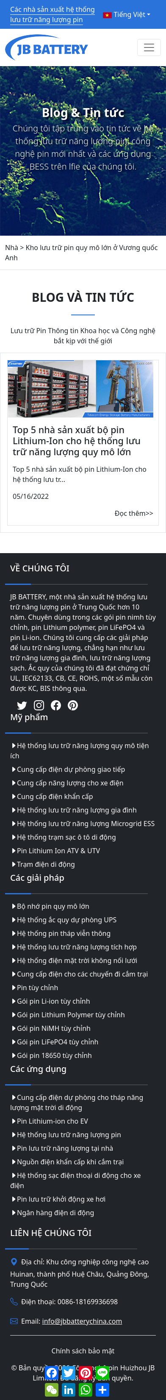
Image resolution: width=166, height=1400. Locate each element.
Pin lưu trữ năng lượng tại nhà (61, 1148)
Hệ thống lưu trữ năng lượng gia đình (73, 810)
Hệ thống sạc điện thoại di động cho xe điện (75, 1180)
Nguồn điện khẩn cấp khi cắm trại (67, 1161)
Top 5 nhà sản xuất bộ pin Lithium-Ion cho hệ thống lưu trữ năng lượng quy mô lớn (77, 440)
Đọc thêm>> (134, 513)
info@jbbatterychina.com (82, 1321)
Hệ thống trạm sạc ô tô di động (63, 837)
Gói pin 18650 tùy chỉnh (51, 1055)
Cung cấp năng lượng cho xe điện (67, 783)
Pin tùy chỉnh (34, 987)
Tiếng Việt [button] (124, 14)
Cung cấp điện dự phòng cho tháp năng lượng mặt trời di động (76, 1102)
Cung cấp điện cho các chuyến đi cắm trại (79, 974)
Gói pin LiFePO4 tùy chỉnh (54, 1042)
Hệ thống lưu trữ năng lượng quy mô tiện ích (79, 750)
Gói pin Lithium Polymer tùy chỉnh (67, 1014)
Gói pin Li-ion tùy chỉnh (50, 1001)
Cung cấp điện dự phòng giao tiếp (67, 769)
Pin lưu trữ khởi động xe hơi (57, 1199)
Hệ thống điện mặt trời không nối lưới (73, 960)
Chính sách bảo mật (83, 1350)
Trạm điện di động (42, 864)
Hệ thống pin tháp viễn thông (60, 933)
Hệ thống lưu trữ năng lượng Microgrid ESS (82, 823)
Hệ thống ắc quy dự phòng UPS (63, 919)
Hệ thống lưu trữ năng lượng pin (65, 1134)
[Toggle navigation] (149, 47)
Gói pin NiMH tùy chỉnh (50, 1028)
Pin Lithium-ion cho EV (49, 1121)
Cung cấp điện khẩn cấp (51, 796)
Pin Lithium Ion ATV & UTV (55, 850)
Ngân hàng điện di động (52, 1212)
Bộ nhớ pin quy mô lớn (49, 906)
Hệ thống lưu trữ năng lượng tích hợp (73, 947)
